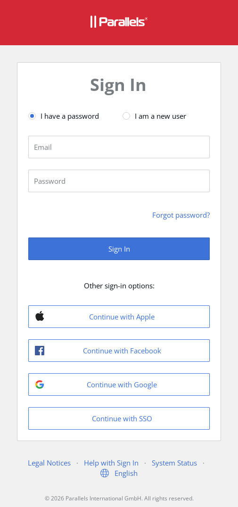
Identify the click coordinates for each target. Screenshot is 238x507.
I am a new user (160, 116)
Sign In (119, 249)
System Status (174, 462)
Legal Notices (49, 462)
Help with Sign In (111, 462)
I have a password (70, 116)
